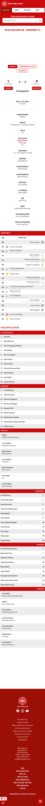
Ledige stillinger (22, 722)
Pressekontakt (22, 719)
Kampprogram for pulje (28, 66)
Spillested (22, 138)
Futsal (22, 788)
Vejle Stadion (23, 141)
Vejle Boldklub (8, 84)
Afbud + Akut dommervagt (22, 731)
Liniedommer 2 (22, 174)
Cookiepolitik (22, 739)
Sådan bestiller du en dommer (22, 725)
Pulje (22, 130)
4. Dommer (22, 190)
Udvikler (22, 182)
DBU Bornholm (22, 771)
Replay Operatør (22, 222)
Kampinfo (12, 66)
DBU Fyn (22, 774)
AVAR (22, 206)
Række (22, 123)
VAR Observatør (22, 214)
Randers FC (37, 84)
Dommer (22, 159)
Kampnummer (22, 115)
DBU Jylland (22, 777)
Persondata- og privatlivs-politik (22, 794)
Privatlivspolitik (22, 737)
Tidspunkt (22, 151)
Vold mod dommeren (22, 728)
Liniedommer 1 (22, 167)
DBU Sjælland (22, 785)
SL (22, 133)
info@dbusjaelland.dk (22, 759)
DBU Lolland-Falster (22, 782)
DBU (22, 768)
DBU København (22, 779)
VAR (22, 198)
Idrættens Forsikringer (22, 734)
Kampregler (22, 71)
